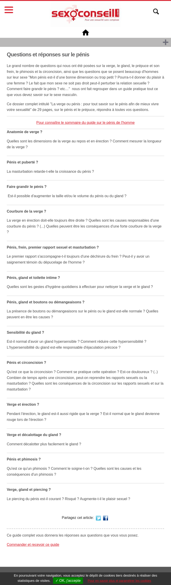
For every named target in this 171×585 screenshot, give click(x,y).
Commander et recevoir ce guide (33, 545)
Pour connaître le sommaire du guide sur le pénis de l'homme (85, 123)
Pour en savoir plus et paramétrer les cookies (119, 581)
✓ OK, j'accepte (68, 581)
